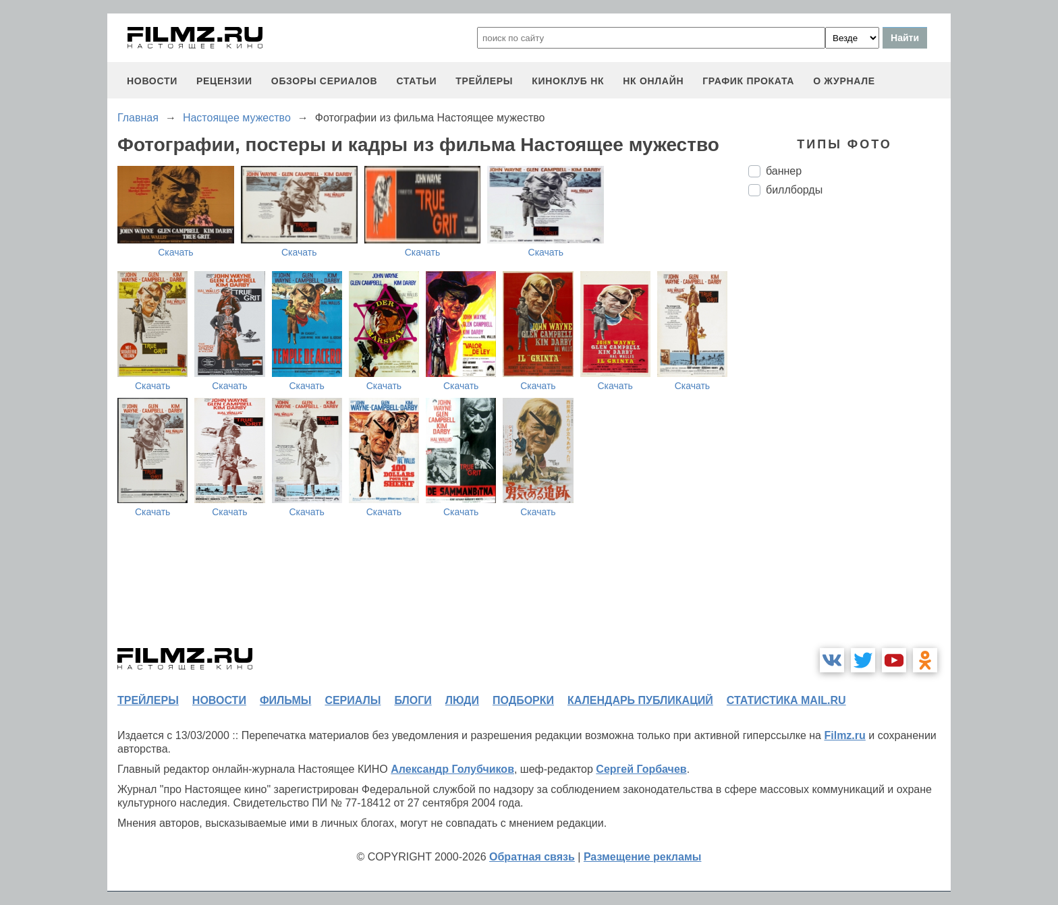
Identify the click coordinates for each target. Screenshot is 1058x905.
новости (152, 81)
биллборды (794, 190)
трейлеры (484, 81)
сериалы (353, 700)
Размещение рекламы (643, 857)
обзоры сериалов (324, 81)
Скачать (176, 252)
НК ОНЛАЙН (653, 81)
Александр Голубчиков (452, 769)
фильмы (285, 700)
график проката (748, 81)
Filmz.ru (844, 735)
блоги (412, 700)
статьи (416, 81)
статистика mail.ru (786, 700)
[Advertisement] (849, 432)
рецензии (224, 81)
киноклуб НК (568, 81)
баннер (784, 171)
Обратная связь (532, 857)
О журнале (844, 81)
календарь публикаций (640, 700)
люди (462, 700)
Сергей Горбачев (641, 769)
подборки (523, 700)
